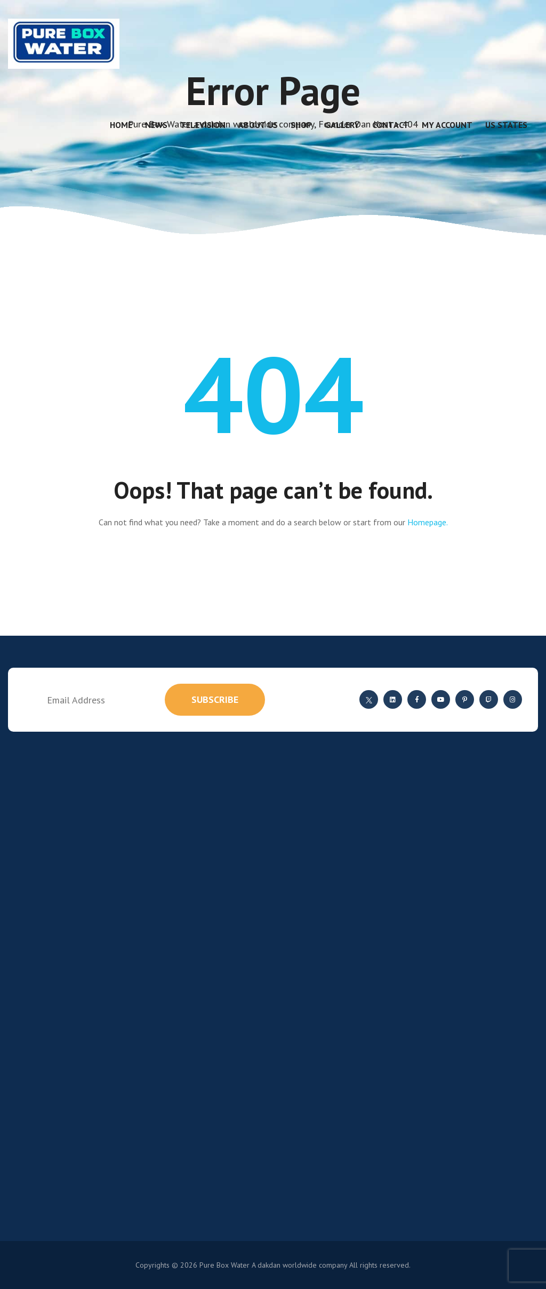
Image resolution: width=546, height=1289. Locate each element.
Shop (301, 124)
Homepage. (427, 522)
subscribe (214, 699)
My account (447, 124)
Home (121, 124)
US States (506, 124)
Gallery (342, 124)
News (156, 124)
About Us (258, 124)
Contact (390, 124)
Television (203, 124)
